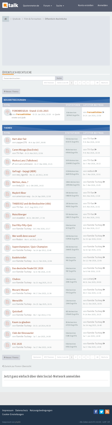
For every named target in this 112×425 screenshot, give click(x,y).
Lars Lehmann (26, 164)
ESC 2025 (17, 343)
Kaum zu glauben (21, 322)
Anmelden (103, 5)
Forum (47, 5)
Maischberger (19, 214)
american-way (23, 196)
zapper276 (21, 142)
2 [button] (75, 83)
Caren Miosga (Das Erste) (25, 149)
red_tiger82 (22, 174)
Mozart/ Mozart (20, 289)
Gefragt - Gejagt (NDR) (24, 171)
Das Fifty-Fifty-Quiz (22, 225)
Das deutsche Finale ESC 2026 (27, 268)
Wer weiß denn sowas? (24, 236)
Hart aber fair (19, 139)
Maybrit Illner (19, 192)
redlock (90, 171)
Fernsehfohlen (23, 114)
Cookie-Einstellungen (13, 414)
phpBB (18, 422)
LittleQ (90, 278)
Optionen (37, 357)
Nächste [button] (104, 83)
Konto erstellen (85, 5)
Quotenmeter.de (31, 5)
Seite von (62, 83)
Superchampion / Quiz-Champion (30, 246)
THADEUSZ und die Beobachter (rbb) (31, 203)
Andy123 (20, 185)
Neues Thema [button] (11, 91)
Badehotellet (19, 257)
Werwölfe (17, 300)
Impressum (7, 410)
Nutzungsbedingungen (41, 410)
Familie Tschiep (94, 181)
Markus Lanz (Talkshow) (25, 160)
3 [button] (79, 83)
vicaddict (20, 217)
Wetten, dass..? (20, 182)
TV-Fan (90, 138)
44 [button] (97, 83)
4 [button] (83, 83)
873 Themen (49, 83)
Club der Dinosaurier (23, 333)
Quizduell (17, 311)
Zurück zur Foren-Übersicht (16, 366)
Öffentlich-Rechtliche (17, 72)
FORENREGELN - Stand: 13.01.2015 (30, 110)
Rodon (19, 239)
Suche (60, 5)
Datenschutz (21, 410)
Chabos (16, 279)
